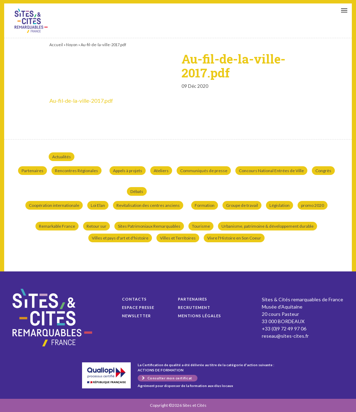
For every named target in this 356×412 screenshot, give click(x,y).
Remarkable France (57, 226)
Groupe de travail (242, 205)
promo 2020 (312, 205)
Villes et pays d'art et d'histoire (120, 238)
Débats (136, 191)
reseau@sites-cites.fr (285, 336)
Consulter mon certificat (169, 378)
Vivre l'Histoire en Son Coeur (234, 238)
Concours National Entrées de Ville (271, 170)
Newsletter (136, 315)
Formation (205, 205)
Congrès (323, 170)
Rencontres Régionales (76, 170)
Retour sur (96, 226)
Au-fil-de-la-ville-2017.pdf (31, 21)
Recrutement (194, 307)
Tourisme (201, 226)
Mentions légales (199, 315)
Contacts (134, 299)
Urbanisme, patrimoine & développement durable (267, 226)
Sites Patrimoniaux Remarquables (149, 226)
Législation (279, 205)
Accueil (56, 44)
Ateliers (161, 170)
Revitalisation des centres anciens (148, 205)
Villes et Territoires (178, 238)
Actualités (61, 156)
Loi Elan (98, 205)
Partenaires (32, 170)
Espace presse (138, 307)
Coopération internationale (54, 205)
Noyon (72, 44)
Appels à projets (127, 170)
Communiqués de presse (203, 170)
